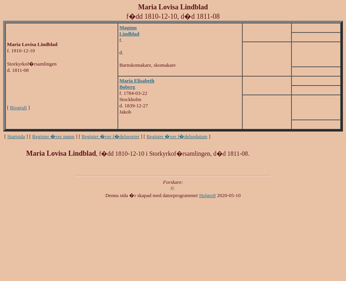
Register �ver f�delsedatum (177, 136)
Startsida (16, 136)
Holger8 (207, 195)
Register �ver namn (53, 136)
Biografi (18, 107)
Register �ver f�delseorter (110, 136)
